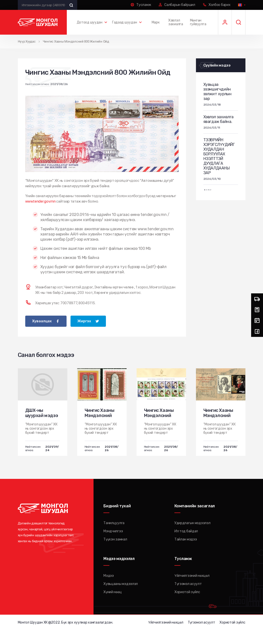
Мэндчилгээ (113, 531)
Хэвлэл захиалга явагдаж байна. (218, 119)
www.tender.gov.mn (40, 201)
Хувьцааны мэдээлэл (120, 584)
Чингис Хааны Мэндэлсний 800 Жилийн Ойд (76, 41)
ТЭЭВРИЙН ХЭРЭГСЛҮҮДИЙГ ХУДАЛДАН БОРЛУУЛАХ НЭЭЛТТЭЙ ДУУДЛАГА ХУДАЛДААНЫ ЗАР (219, 156)
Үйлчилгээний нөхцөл (192, 575)
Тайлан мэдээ (185, 539)
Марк (156, 22)
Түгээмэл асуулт (188, 584)
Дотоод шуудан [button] (89, 22)
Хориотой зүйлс (187, 592)
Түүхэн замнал (115, 539)
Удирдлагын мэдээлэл (192, 523)
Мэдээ (108, 575)
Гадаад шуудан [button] (124, 22)
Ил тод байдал (186, 531)
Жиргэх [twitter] (84, 321)
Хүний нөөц (112, 592)
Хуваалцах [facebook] (42, 321)
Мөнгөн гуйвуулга (198, 22)
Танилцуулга (113, 523)
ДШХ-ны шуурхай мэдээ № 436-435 (41, 415)
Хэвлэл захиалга (175, 22)
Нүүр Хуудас (27, 41)
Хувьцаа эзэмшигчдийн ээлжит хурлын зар (217, 91)
